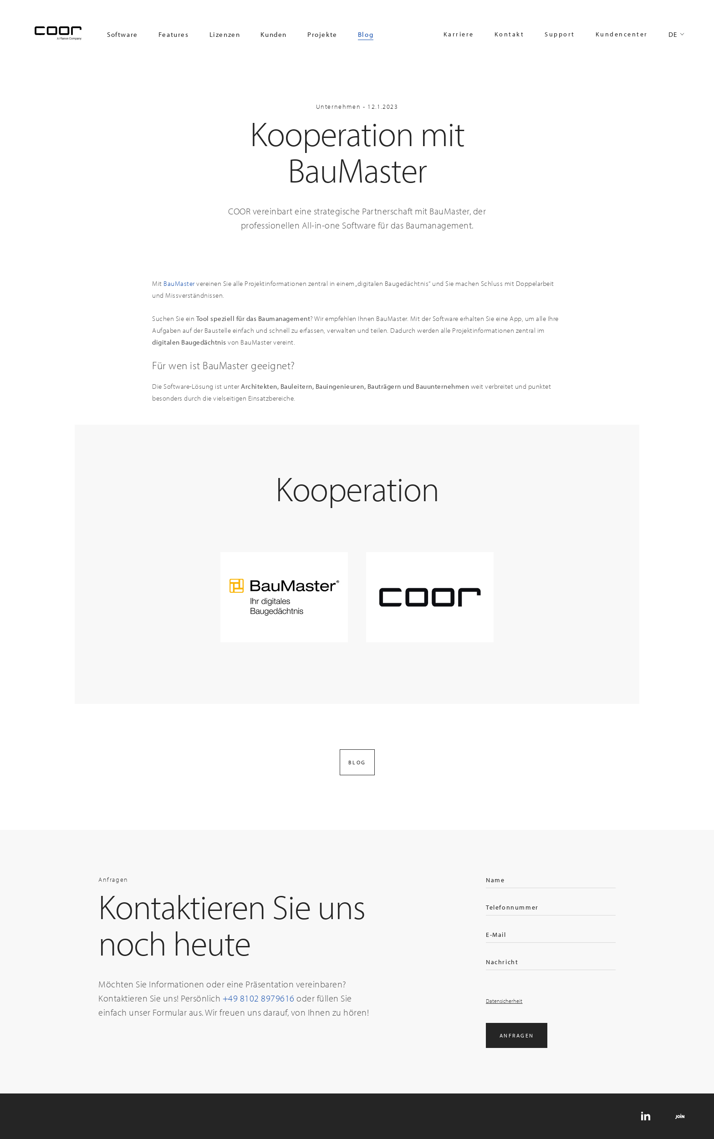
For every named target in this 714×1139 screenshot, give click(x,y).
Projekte (322, 34)
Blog (365, 34)
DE (673, 34)
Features (173, 34)
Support (560, 34)
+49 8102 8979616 (259, 998)
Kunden (273, 34)
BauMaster (179, 283)
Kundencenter (622, 34)
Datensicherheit (504, 1000)
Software (122, 34)
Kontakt (510, 34)
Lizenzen (224, 34)
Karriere (459, 34)
